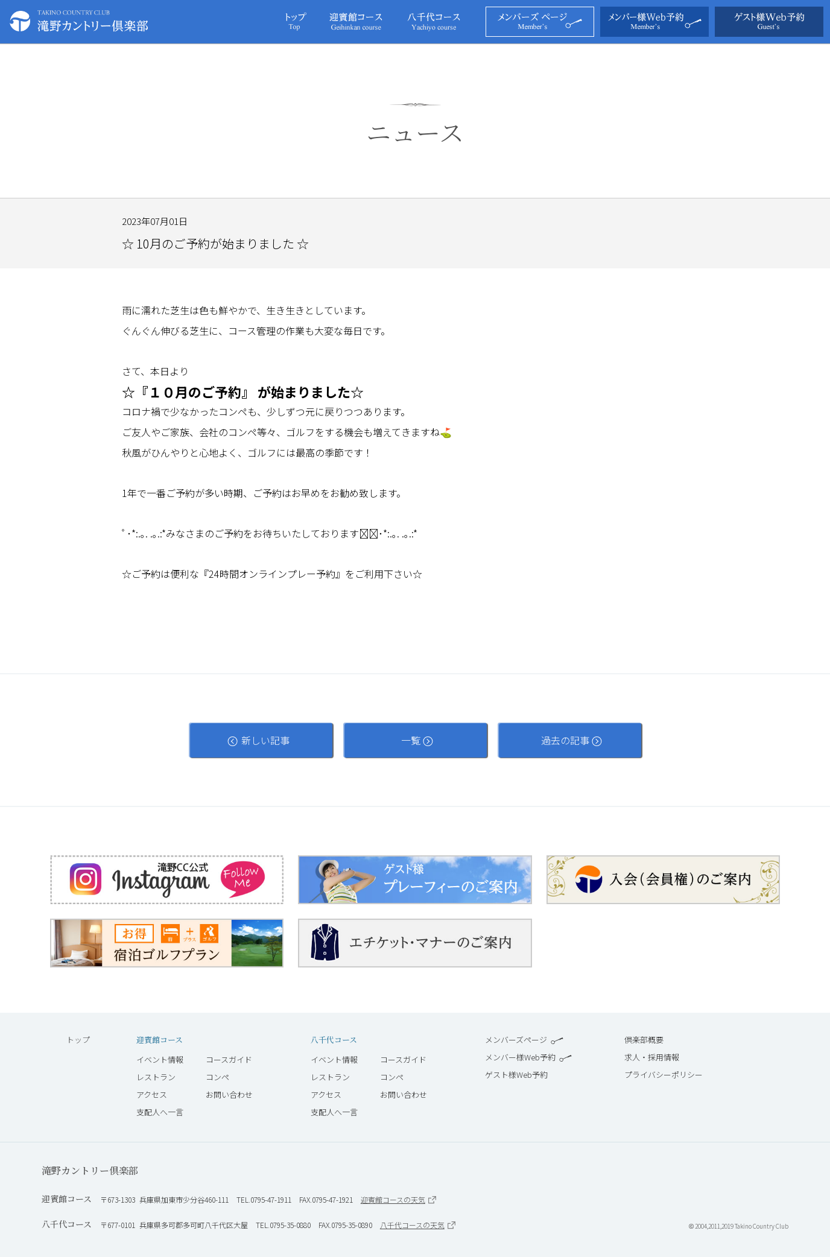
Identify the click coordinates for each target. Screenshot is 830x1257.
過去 (569, 740)
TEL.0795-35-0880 (283, 1225)
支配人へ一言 (159, 1112)
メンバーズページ (524, 1039)
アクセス (151, 1094)
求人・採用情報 (651, 1057)
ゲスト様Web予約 (516, 1074)
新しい (260, 740)
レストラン (156, 1077)
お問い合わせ (229, 1094)
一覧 (415, 740)
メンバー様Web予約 (528, 1057)
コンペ (217, 1077)
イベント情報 (159, 1059)
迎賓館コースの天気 (398, 1199)
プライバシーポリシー (663, 1074)
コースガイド (229, 1059)
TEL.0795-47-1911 (263, 1199)
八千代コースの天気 (417, 1225)
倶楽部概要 (644, 1039)
